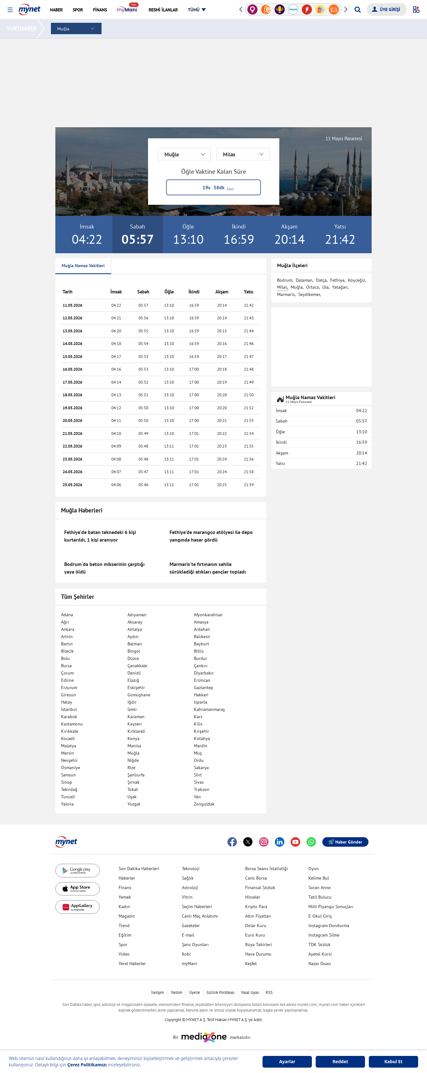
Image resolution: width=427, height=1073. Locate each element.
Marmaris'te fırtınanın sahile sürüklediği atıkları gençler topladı (208, 568)
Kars (198, 716)
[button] (10, 10)
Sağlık (188, 878)
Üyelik (194, 992)
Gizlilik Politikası (220, 992)
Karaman (136, 716)
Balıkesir (202, 636)
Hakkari (201, 695)
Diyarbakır (204, 673)
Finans (125, 887)
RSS (269, 992)
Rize (131, 767)
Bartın (67, 644)
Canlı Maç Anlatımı (200, 916)
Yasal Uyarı (250, 992)
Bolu (65, 658)
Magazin (127, 916)
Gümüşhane (138, 695)
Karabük (69, 716)
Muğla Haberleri (81, 510)
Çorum (67, 673)
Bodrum (284, 280)
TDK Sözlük (319, 944)
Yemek (125, 897)
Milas (282, 287)
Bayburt (201, 644)
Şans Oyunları (195, 944)
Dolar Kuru (255, 925)
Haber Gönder (345, 842)
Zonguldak (204, 804)
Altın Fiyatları (258, 916)
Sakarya (201, 767)
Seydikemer (309, 294)
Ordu (199, 760)
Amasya (201, 622)
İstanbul (69, 709)
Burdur (200, 658)
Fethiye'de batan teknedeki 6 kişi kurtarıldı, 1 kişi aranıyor (100, 536)
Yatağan (340, 287)
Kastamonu (72, 724)
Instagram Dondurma (328, 925)
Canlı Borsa (256, 878)
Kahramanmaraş (209, 709)
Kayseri (134, 724)
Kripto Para (256, 906)
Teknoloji (191, 868)
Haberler (127, 878)
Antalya (134, 629)
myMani (189, 963)
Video (124, 954)
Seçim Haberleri (197, 906)
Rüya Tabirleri (258, 944)
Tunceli (68, 797)
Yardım (177, 992)
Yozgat (133, 804)
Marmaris (286, 294)
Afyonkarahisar (208, 615)
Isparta (200, 702)
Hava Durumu (258, 954)
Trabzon (201, 789)
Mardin (200, 746)
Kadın (124, 906)
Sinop (66, 782)
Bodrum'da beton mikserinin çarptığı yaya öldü (104, 568)
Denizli (134, 673)
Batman (134, 644)
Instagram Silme (323, 935)
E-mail (188, 935)
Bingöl (133, 651)
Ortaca (312, 287)
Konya (133, 738)
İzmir (132, 709)
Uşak (132, 797)
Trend (124, 925)
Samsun (68, 775)
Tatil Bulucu (319, 897)
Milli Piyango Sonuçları (330, 906)
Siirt (198, 775)
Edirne (67, 680)
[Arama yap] (357, 9)
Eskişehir (136, 687)
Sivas (199, 782)
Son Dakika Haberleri (139, 868)
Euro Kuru (255, 935)
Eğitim (125, 935)
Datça (321, 280)
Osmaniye (70, 767)
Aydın (133, 636)
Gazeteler (191, 925)
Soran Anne (319, 887)
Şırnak (133, 782)
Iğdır (132, 702)
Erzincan (202, 680)
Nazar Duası (319, 963)
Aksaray (134, 622)
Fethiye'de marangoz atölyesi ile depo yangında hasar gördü (211, 536)
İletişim (157, 992)
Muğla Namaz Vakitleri (83, 265)
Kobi (186, 954)
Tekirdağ (69, 789)
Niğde (133, 760)
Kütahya (202, 738)
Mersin (67, 753)
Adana (67, 615)
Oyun (313, 868)
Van (197, 797)
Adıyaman (136, 615)
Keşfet (251, 963)
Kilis (198, 724)
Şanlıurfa (136, 775)
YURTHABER (23, 28)
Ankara (67, 629)
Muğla (133, 753)
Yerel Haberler (132, 963)
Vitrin (187, 897)
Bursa (66, 665)
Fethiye (337, 280)
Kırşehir (201, 731)
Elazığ (133, 680)
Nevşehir (69, 760)
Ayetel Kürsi (320, 954)
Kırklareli (136, 731)
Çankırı (200, 665)
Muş (198, 753)
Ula (325, 287)
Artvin (67, 636)
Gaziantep (203, 687)
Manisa (134, 746)
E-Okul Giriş (320, 916)
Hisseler (252, 897)
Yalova (67, 804)
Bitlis (199, 651)
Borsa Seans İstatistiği (266, 868)
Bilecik (67, 651)
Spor (123, 944)
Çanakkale (137, 665)
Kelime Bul (318, 878)
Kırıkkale (69, 731)
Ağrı (65, 622)
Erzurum (69, 687)
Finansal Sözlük (260, 887)
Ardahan (202, 629)
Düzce (133, 658)
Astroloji (190, 887)
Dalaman (304, 280)
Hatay (66, 702)
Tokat (132, 789)
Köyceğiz (356, 280)
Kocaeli (68, 738)
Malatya (68, 746)
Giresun (68, 695)
